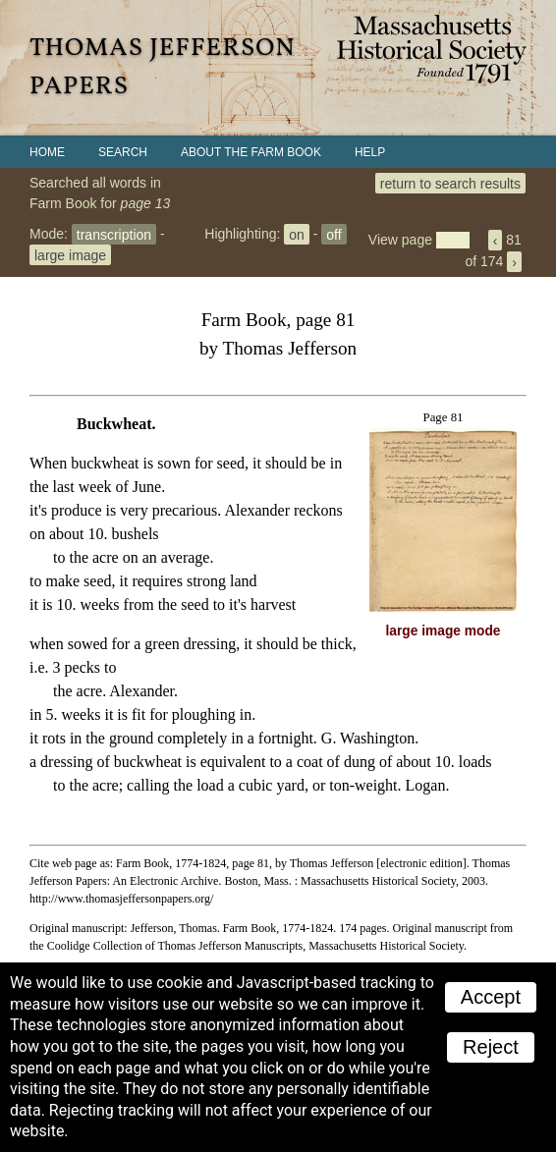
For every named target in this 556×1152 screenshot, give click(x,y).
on (297, 234)
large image (70, 254)
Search (122, 152)
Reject (491, 1047)
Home (47, 152)
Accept (491, 997)
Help (370, 152)
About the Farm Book (251, 152)
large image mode (443, 631)
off (333, 234)
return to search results (450, 183)
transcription (114, 234)
